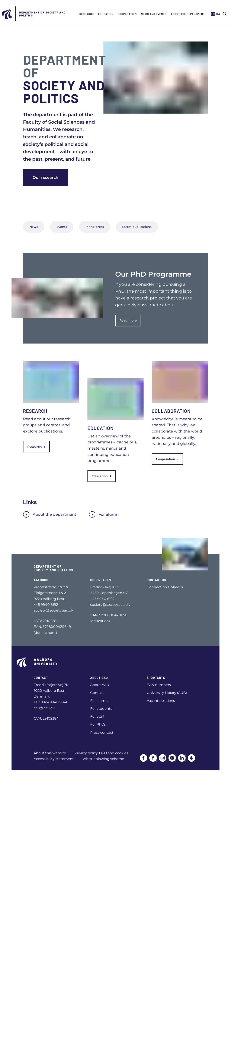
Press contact (101, 732)
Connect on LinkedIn (165, 587)
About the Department (188, 13)
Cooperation (127, 13)
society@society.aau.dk (53, 610)
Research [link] (36, 447)
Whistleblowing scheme (103, 759)
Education (105, 13)
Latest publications (136, 227)
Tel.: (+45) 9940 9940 (51, 702)
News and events (153, 13)
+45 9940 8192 (46, 605)
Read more (128, 320)
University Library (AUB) (167, 693)
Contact (97, 693)
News (33, 227)
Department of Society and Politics (42, 14)
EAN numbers (159, 685)
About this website (50, 753)
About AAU (99, 685)
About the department (49, 514)
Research (86, 13)
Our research (45, 177)
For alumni (104, 514)
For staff (97, 716)
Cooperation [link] (167, 459)
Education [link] (101, 476)
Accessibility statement (54, 759)
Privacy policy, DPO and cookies (101, 753)
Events (62, 227)
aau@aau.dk (44, 708)
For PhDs (98, 724)
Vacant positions (161, 701)
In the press (95, 227)
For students (101, 709)
